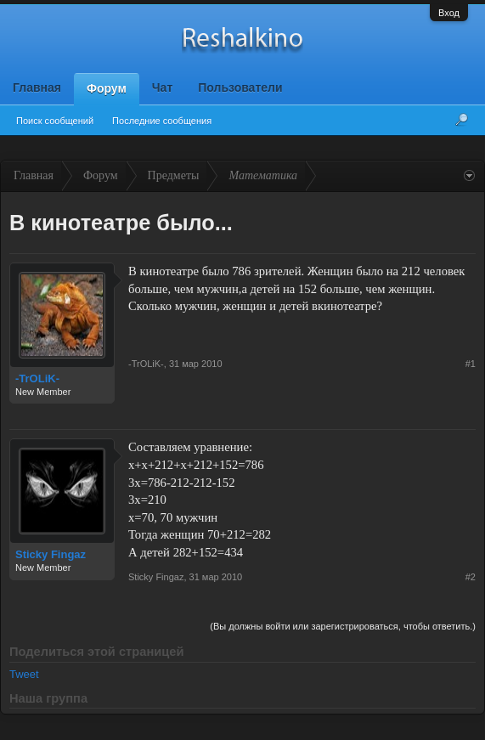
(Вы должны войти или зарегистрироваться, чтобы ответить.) (343, 626)
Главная (37, 87)
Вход (449, 13)
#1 (470, 364)
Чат (162, 87)
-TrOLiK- (37, 378)
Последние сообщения (161, 121)
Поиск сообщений (54, 121)
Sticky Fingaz (50, 554)
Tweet (24, 674)
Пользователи (240, 87)
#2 (470, 577)
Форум (107, 88)
